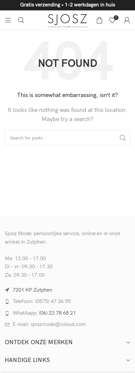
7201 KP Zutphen (32, 290)
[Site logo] (67, 20)
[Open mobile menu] (8, 20)
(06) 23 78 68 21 (57, 313)
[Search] (21, 20)
